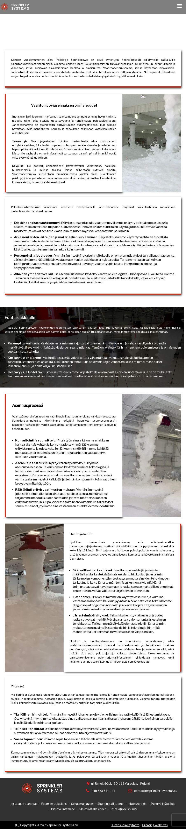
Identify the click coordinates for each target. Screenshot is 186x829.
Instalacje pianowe (23, 803)
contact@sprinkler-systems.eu (155, 790)
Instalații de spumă (123, 809)
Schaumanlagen (82, 803)
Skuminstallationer (111, 803)
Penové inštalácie (163, 803)
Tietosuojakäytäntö (126, 825)
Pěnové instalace (63, 809)
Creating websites (155, 825)
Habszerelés (137, 803)
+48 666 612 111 (103, 790)
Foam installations (54, 803)
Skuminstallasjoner (92, 809)
